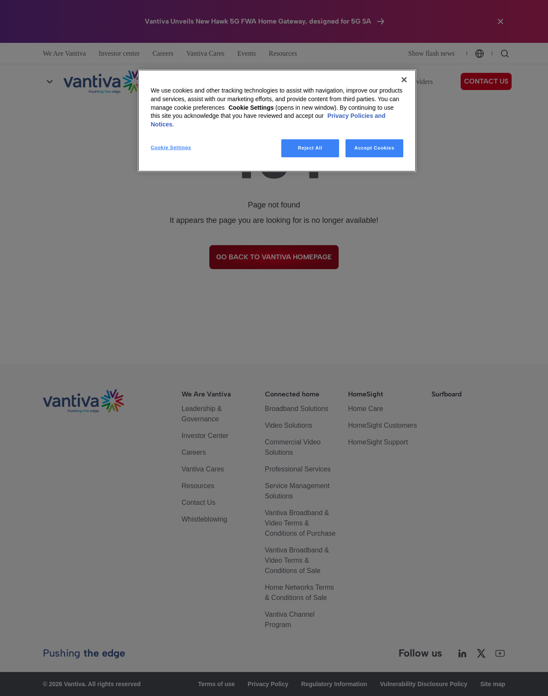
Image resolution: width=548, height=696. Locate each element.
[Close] (404, 79)
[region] (277, 120)
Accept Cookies (374, 147)
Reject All (310, 147)
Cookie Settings (251, 107)
